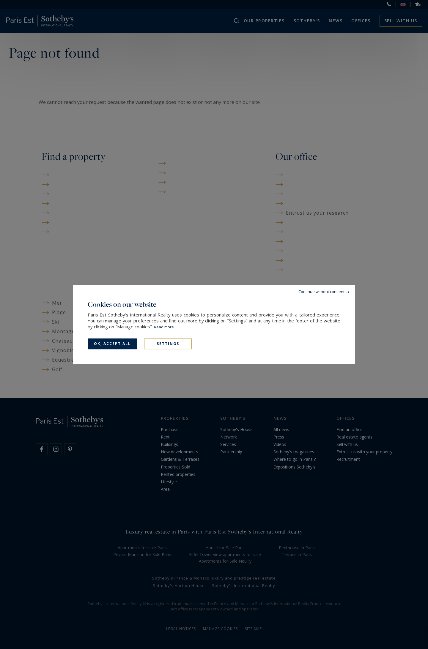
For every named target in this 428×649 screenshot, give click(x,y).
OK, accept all (112, 343)
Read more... (165, 327)
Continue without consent (321, 291)
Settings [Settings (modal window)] (168, 343)
